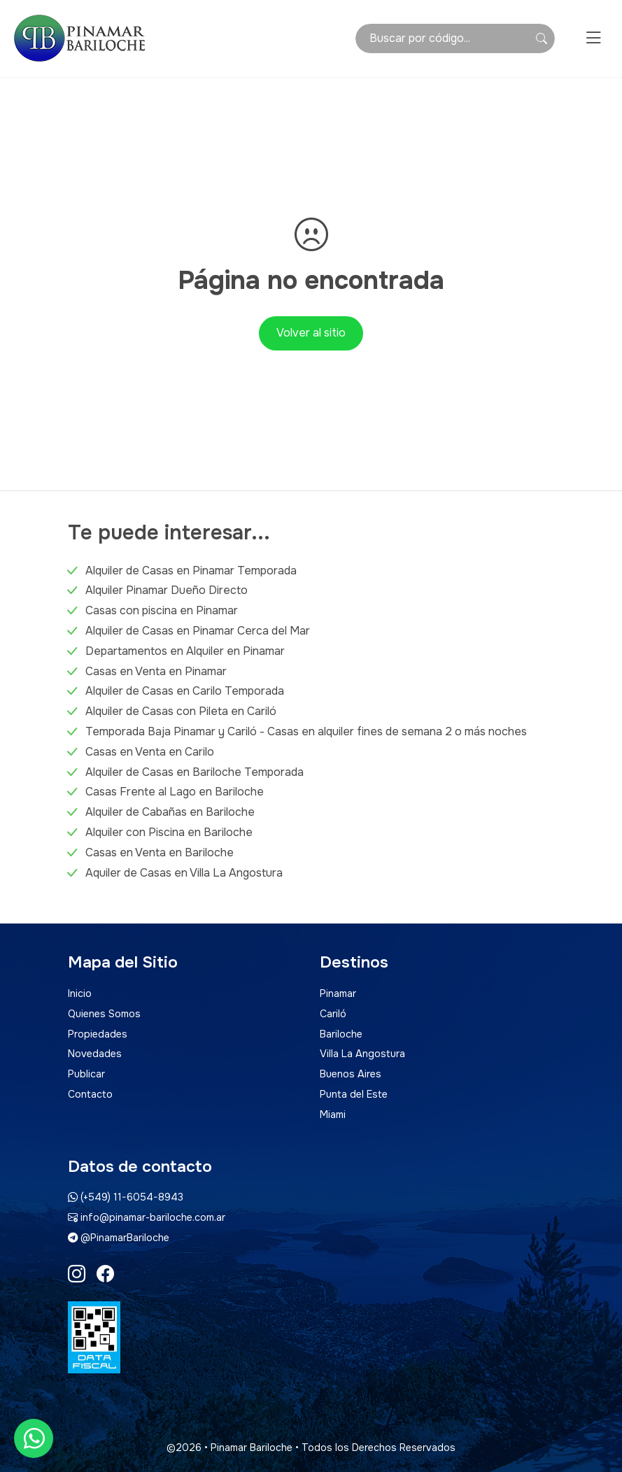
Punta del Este (354, 1094)
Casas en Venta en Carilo (149, 751)
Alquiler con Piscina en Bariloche (169, 832)
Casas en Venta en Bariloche (159, 852)
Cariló (333, 1013)
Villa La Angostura (362, 1053)
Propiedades (97, 1034)
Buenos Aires (350, 1074)
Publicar (86, 1074)
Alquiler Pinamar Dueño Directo (166, 590)
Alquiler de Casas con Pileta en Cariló (180, 711)
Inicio (80, 993)
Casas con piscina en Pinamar (161, 610)
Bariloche (341, 1034)
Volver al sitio (311, 332)
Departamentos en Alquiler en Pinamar (185, 651)
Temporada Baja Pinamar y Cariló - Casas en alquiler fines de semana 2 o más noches (306, 731)
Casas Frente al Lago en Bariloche (174, 791)
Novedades (95, 1053)
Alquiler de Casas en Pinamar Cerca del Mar (197, 630)
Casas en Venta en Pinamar (156, 671)
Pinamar (338, 993)
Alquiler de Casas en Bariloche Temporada (194, 772)
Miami (333, 1114)
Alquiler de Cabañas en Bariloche (170, 812)
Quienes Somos (104, 1013)
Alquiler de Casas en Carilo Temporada (184, 691)
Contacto (90, 1094)
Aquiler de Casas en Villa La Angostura (184, 872)
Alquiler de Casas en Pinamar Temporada (191, 570)
